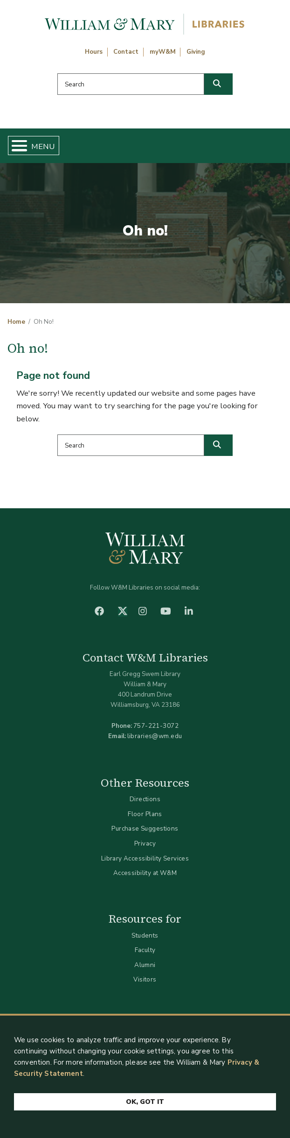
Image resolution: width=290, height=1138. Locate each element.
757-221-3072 (156, 725)
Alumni (145, 964)
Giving (195, 52)
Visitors (144, 979)
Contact (125, 52)
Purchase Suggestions (144, 828)
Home (16, 322)
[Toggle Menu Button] (15, 145)
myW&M (163, 52)
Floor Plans (145, 814)
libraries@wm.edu (154, 736)
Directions (145, 799)
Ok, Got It (145, 1101)
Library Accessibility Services (145, 858)
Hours (94, 52)
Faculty (145, 950)
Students (144, 935)
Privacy (145, 843)
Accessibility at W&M (145, 872)
